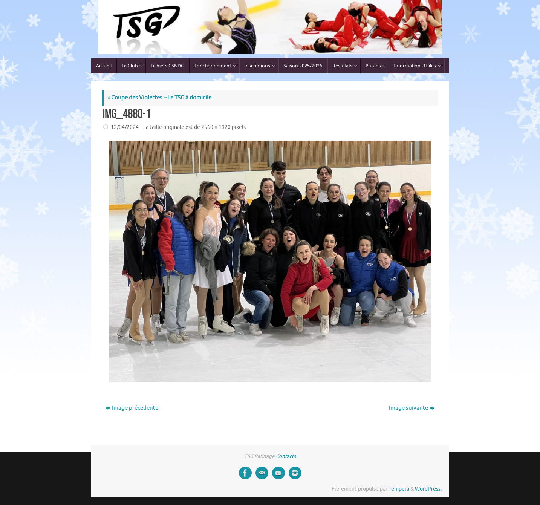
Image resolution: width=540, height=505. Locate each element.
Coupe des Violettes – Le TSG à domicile (159, 97)
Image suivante (411, 408)
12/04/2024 (125, 127)
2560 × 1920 (216, 127)
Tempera (399, 489)
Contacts (286, 456)
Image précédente (132, 408)
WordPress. (428, 489)
